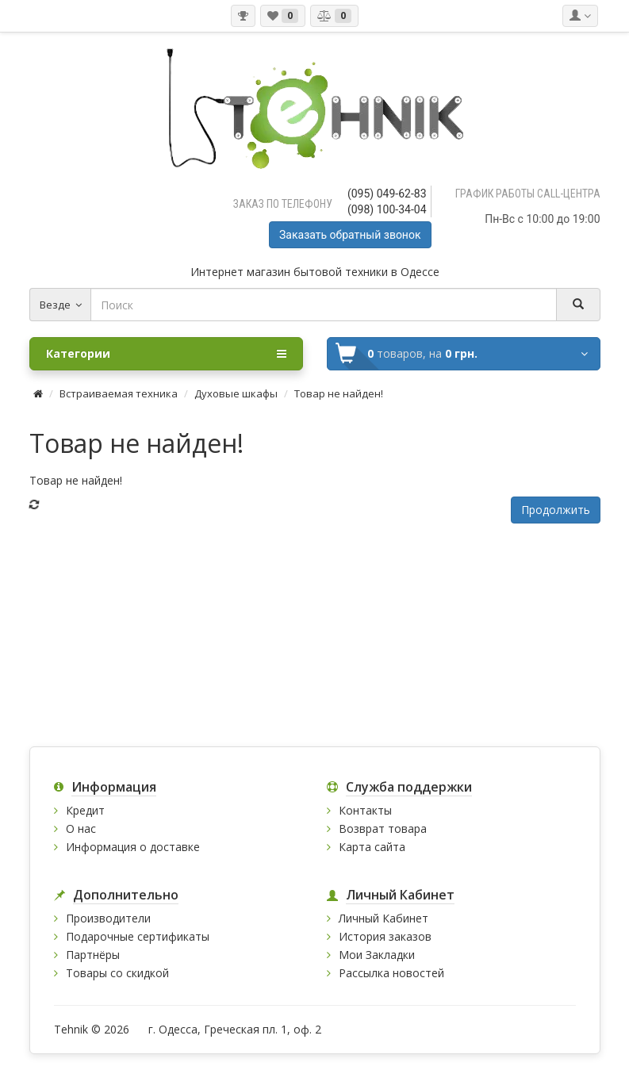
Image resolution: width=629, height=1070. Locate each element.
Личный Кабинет (383, 918)
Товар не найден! (338, 393)
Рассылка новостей (391, 972)
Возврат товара (383, 828)
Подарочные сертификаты (137, 936)
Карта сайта (372, 846)
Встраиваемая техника (118, 393)
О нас (81, 828)
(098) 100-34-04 (387, 209)
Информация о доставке (133, 846)
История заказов (385, 936)
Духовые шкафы (236, 393)
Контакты (365, 810)
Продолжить (555, 509)
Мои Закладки (377, 954)
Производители (108, 918)
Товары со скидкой (117, 972)
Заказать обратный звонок (349, 234)
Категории (166, 354)
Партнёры (93, 954)
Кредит (85, 810)
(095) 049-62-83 (387, 193)
